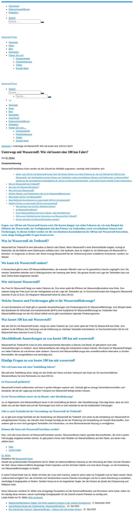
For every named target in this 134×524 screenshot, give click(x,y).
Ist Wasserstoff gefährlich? (26, 210)
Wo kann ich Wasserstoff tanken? (24, 187)
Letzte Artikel (15, 450)
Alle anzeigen (35, 497)
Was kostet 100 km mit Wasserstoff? (25, 197)
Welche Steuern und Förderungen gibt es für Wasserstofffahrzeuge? (39, 194)
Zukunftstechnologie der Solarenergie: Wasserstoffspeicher (37, 506)
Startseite (6, 146)
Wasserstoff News (24, 458)
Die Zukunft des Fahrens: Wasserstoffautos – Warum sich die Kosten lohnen (45, 509)
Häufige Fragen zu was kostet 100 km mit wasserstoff (33, 203)
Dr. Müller (10, 158)
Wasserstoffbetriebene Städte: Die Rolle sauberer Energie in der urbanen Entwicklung (50, 503)
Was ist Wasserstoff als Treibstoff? (24, 184)
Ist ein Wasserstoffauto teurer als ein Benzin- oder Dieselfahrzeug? (43, 213)
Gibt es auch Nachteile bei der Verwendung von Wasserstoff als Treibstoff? (46, 216)
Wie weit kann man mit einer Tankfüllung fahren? (36, 206)
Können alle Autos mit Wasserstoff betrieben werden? (37, 219)
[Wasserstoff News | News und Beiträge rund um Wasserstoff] (5, 34)
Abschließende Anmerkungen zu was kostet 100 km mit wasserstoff (39, 200)
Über (11, 447)
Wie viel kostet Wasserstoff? (21, 190)
